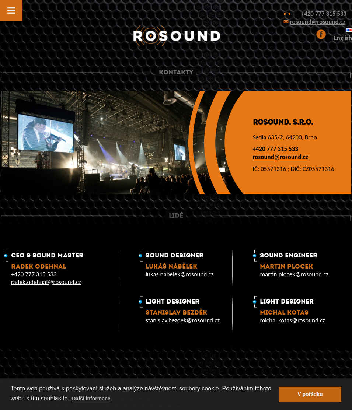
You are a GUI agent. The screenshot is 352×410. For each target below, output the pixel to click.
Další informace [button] (91, 399)
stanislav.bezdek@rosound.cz (183, 320)
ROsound (176, 36)
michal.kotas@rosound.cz (292, 320)
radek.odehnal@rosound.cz (46, 282)
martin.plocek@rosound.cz (294, 274)
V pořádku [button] (310, 393)
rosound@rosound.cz (317, 22)
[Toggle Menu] (11, 10)
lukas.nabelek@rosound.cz (179, 274)
